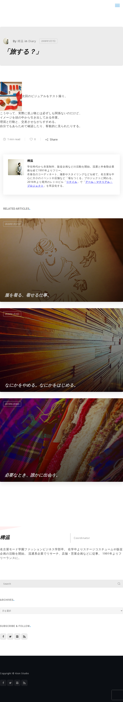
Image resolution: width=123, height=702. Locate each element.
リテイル (71, 182)
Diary (32, 41)
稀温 (20, 41)
